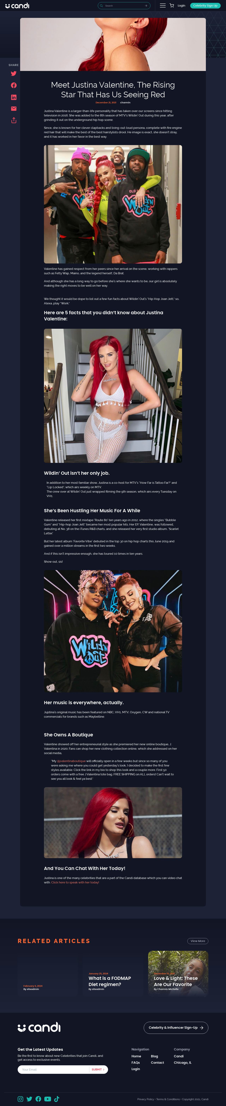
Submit (97, 1069)
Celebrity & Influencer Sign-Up (176, 1028)
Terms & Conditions (168, 1099)
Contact (157, 1062)
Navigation (140, 1049)
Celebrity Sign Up (205, 5)
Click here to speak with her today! (75, 882)
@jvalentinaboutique (71, 761)
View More (198, 941)
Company (182, 1049)
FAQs (136, 1062)
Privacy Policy (145, 1099)
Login (181, 5)
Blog (154, 1056)
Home (136, 1056)
